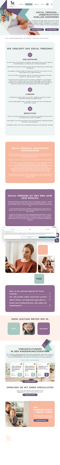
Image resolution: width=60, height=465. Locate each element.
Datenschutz (8, 457)
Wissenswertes (49, 434)
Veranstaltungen (40, 439)
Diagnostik (38, 434)
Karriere (48, 437)
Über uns (28, 434)
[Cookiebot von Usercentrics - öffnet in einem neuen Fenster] (51, 227)
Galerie (38, 437)
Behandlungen (29, 439)
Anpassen (30, 237)
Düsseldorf (8, 437)
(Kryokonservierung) (34, 214)
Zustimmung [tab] (12, 229)
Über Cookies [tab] (47, 229)
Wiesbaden (8, 440)
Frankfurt (8, 438)
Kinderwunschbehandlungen (15, 38)
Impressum (12, 457)
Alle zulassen (47, 237)
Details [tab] (30, 229)
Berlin (7, 436)
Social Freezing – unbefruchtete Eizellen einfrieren (36, 38)
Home (6, 38)
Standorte (28, 437)
